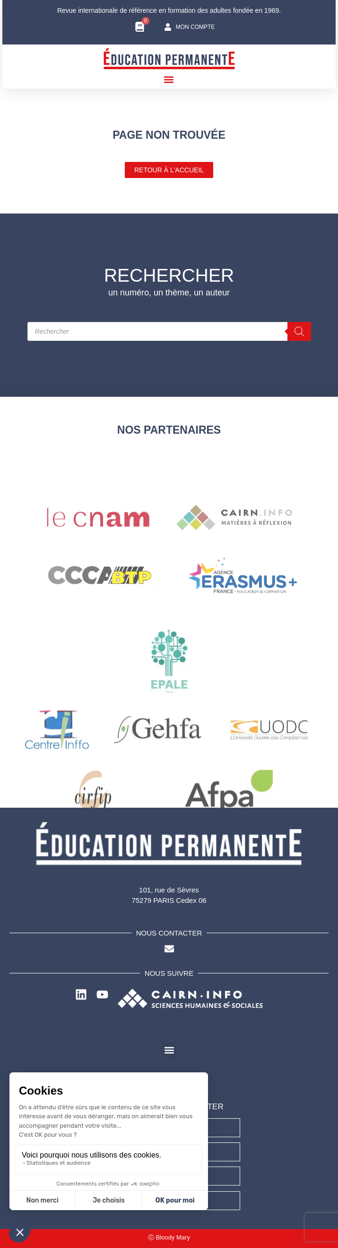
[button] (169, 79)
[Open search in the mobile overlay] (169, 331)
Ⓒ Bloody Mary (169, 1237)
